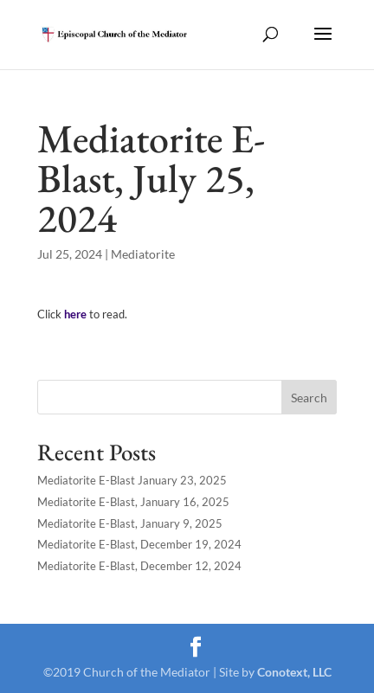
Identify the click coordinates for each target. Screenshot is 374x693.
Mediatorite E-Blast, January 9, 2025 (129, 523)
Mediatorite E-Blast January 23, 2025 (132, 480)
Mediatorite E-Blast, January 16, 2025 (133, 502)
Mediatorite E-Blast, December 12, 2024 (139, 566)
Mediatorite (143, 254)
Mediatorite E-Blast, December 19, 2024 (139, 544)
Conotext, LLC (294, 671)
